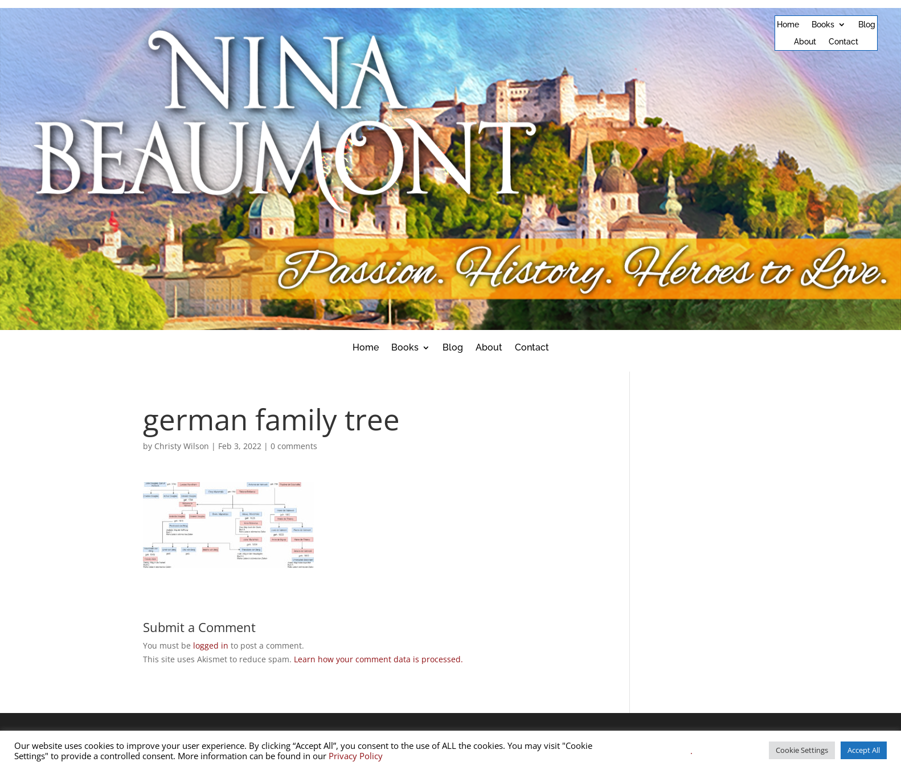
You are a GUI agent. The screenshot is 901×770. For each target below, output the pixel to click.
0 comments (294, 446)
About (805, 42)
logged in (210, 645)
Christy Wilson (181, 446)
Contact (843, 42)
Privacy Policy (356, 755)
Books (823, 25)
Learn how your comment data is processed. (378, 659)
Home (788, 25)
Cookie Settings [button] (802, 750)
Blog (866, 25)
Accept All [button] (863, 750)
